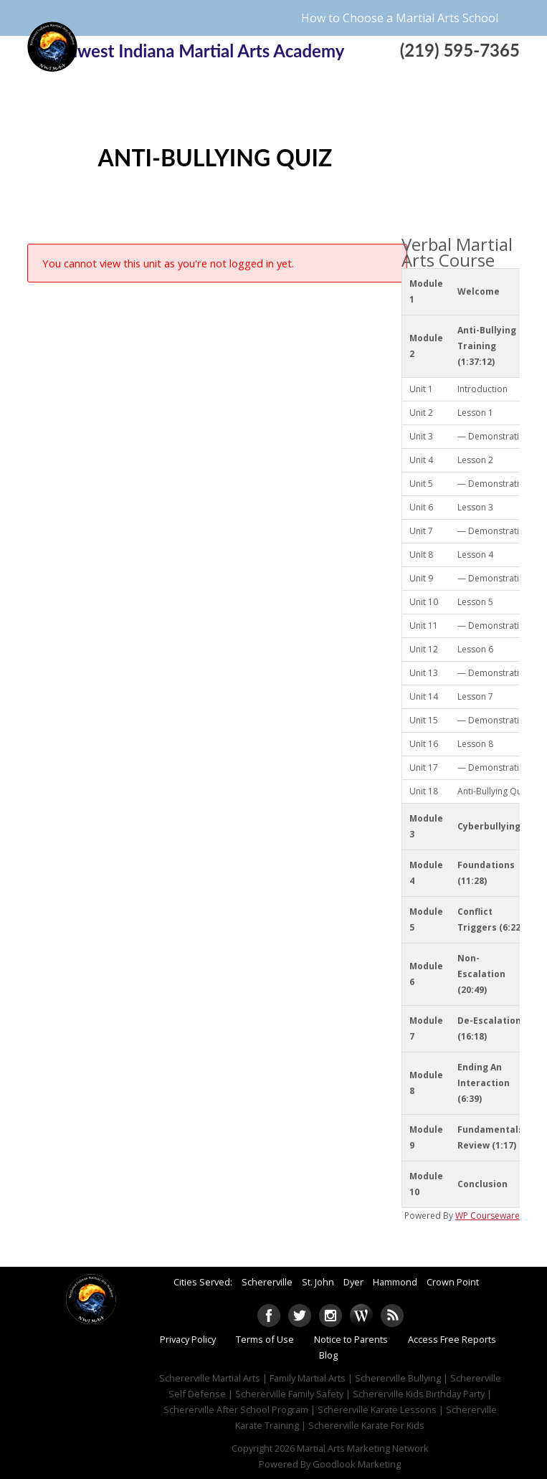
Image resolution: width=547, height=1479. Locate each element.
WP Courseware (487, 1215)
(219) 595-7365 (460, 49)
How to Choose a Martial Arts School (399, 18)
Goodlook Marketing (357, 1463)
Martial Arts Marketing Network (363, 1448)
